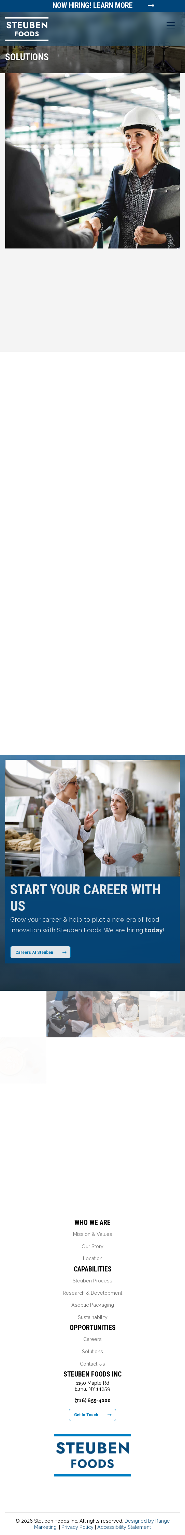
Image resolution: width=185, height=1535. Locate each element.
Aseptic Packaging (92, 1305)
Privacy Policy (77, 1527)
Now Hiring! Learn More (93, 5)
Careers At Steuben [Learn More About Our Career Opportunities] (41, 952)
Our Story (92, 1246)
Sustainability (93, 1317)
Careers (92, 1339)
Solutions (92, 1351)
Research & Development (92, 1293)
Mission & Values (92, 1234)
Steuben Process (92, 1280)
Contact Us (92, 1364)
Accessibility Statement (124, 1527)
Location (92, 1258)
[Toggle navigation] (170, 25)
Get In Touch (93, 1414)
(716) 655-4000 (92, 1400)
